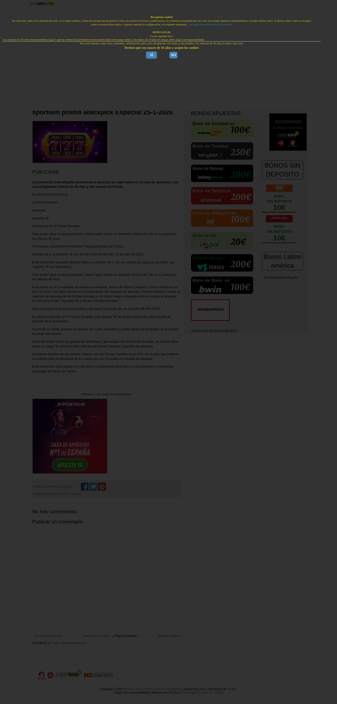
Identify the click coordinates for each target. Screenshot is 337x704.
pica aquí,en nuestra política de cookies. (211, 24)
